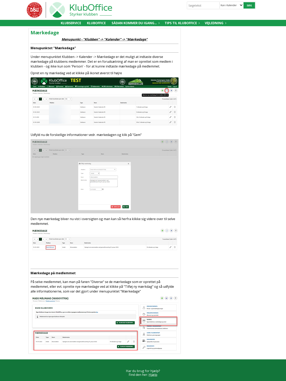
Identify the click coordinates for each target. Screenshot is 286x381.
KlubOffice (96, 23)
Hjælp (153, 374)
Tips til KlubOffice (182, 23)
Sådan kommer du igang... (135, 23)
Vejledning (215, 23)
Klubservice (71, 23)
